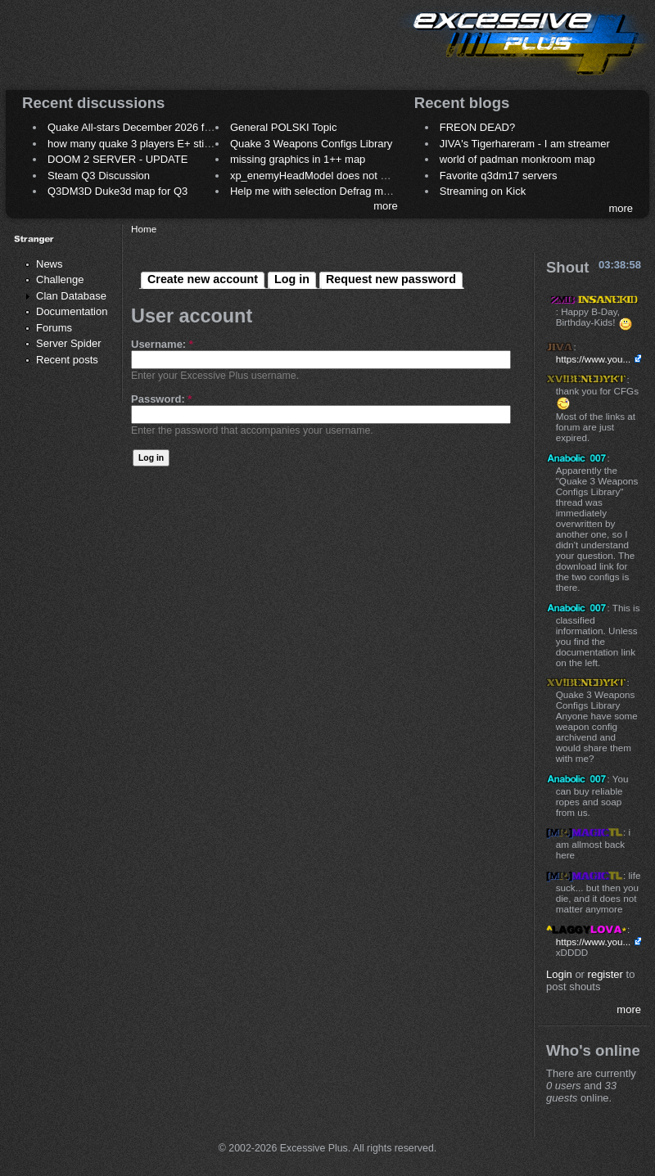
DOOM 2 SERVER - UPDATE (117, 159)
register (605, 974)
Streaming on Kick (483, 191)
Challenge (60, 279)
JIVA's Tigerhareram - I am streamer (525, 143)
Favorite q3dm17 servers (499, 175)
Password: (161, 399)
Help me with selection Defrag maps (315, 191)
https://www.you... (593, 359)
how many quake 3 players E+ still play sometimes (166, 143)
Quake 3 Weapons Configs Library (311, 143)
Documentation (71, 311)
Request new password (391, 279)
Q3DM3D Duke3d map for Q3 (117, 191)
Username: (162, 344)
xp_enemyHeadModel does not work (316, 175)
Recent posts (67, 360)
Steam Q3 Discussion (98, 175)
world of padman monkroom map (517, 159)
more (385, 206)
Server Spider (68, 343)
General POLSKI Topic (283, 127)
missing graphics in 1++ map (297, 159)
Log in (291, 279)
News (49, 264)
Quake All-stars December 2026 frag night (146, 127)
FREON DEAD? (477, 127)
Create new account (202, 279)
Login (559, 974)
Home (143, 228)
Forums (54, 328)
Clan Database (71, 296)
